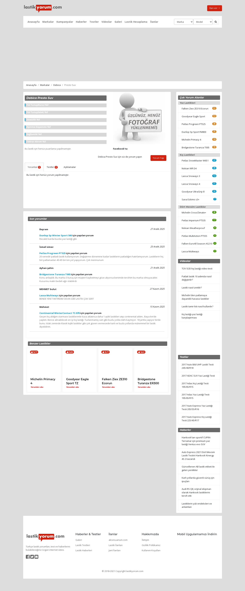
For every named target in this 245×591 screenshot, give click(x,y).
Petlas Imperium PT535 (194, 220)
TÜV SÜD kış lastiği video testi (197, 268)
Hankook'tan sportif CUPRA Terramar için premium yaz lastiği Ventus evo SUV (196, 441)
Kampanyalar (64, 21)
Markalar (48, 21)
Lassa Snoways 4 (191, 183)
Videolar (106, 21)
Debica (57, 85)
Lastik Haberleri (84, 550)
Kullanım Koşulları (151, 550)
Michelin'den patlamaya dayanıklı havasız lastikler (195, 297)
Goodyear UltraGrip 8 (193, 191)
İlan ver (213, 8)
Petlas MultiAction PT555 (194, 235)
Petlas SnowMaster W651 (195, 160)
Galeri (118, 21)
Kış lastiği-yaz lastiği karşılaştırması (192, 316)
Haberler (81, 21)
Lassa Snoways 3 (191, 176)
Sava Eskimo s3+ (190, 199)
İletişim (145, 539)
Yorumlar (34, 167)
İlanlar (154, 21)
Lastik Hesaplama (136, 21)
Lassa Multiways (190, 251)
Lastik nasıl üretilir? (192, 287)
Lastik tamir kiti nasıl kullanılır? (197, 306)
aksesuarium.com (118, 539)
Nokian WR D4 (189, 168)
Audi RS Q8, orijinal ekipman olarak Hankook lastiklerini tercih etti (196, 492)
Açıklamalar (70, 167)
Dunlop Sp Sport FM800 (194, 131)
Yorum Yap (158, 157)
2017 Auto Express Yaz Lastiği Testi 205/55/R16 (197, 407)
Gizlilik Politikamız (151, 545)
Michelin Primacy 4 (191, 139)
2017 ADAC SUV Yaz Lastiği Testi (198, 375)
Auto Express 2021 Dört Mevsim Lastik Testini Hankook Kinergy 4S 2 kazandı (198, 455)
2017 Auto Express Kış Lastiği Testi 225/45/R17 (197, 418)
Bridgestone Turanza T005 (195, 147)
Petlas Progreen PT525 (194, 124)
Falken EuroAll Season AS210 (197, 243)
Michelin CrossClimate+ (194, 212)
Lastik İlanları (116, 545)
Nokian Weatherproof (193, 228)
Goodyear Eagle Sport (193, 116)
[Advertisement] (122, 53)
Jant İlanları (114, 550)
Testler (94, 21)
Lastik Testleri (83, 545)
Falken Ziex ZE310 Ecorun (195, 108)
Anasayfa (34, 21)
